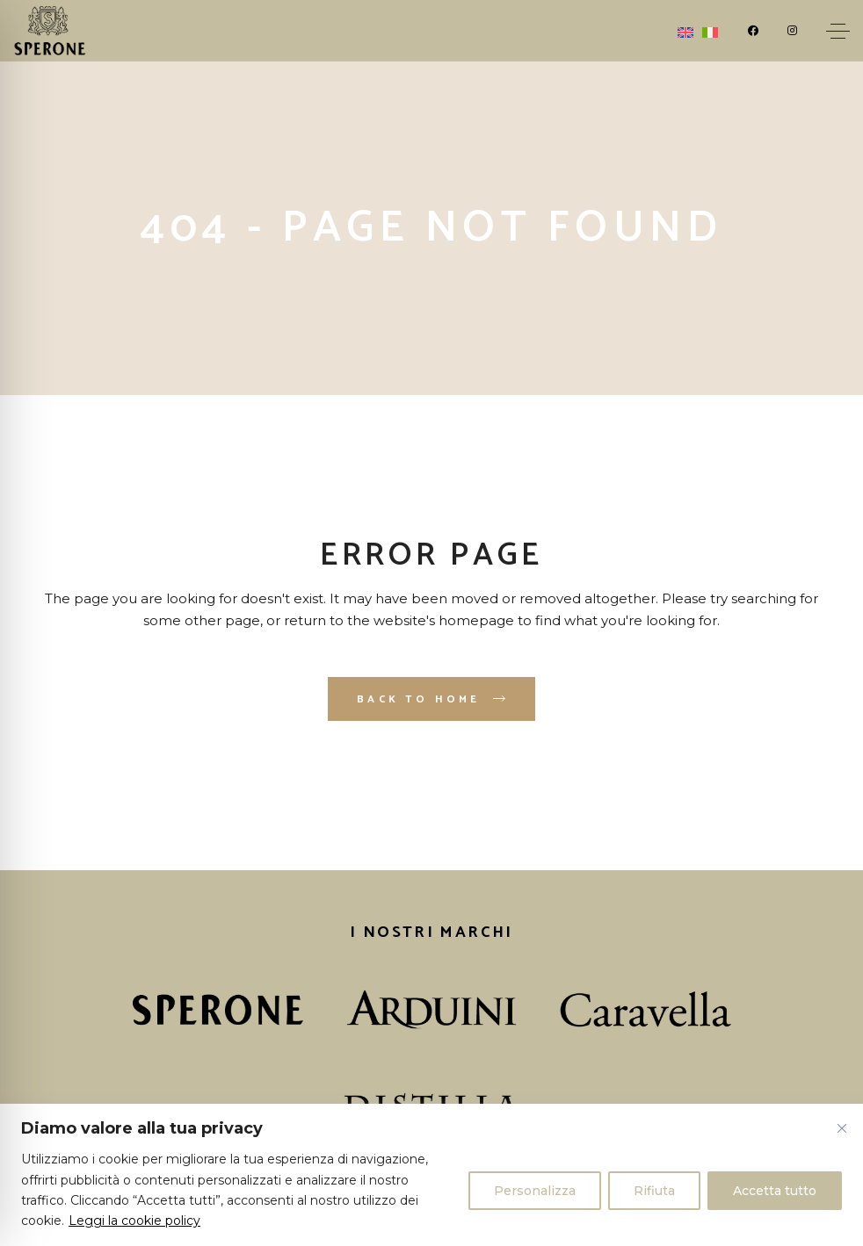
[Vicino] (842, 1128)
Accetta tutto (774, 1191)
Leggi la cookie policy (134, 1220)
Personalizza (535, 1191)
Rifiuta (654, 1191)
